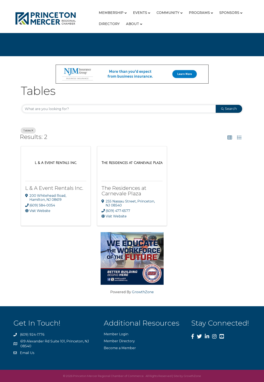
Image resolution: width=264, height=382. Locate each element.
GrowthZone (143, 292)
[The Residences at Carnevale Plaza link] (131, 163)
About (132, 24)
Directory (109, 24)
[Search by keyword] (119, 109)
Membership (111, 13)
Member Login (116, 334)
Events (140, 13)
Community (167, 13)
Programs (199, 13)
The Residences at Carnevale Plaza (123, 191)
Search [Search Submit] (229, 109)
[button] (230, 137)
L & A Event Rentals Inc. (54, 188)
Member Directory (119, 341)
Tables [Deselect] (28, 130)
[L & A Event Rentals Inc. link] (56, 163)
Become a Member (120, 348)
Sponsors (229, 13)
